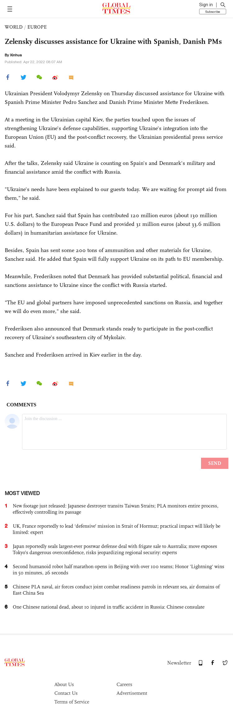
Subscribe (212, 11)
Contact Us (66, 693)
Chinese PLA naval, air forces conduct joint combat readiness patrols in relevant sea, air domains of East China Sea (116, 590)
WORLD (14, 27)
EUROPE (37, 27)
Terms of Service (71, 702)
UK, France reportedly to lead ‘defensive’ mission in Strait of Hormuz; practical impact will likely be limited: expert (116, 529)
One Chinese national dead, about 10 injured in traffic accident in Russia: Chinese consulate (108, 607)
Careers (124, 684)
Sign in (206, 4)
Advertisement (131, 693)
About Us (64, 684)
